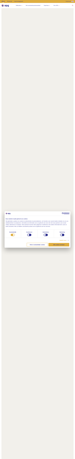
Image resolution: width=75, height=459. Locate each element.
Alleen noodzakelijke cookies (37, 244)
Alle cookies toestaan (58, 244)
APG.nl (3, 1)
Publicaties (19, 5)
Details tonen (63, 240)
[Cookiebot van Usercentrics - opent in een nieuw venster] (63, 213)
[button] (73, 5)
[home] (5, 6)
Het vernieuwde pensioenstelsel (33, 5)
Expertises (47, 5)
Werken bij (9, 1)
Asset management (18, 1)
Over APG (56, 5)
